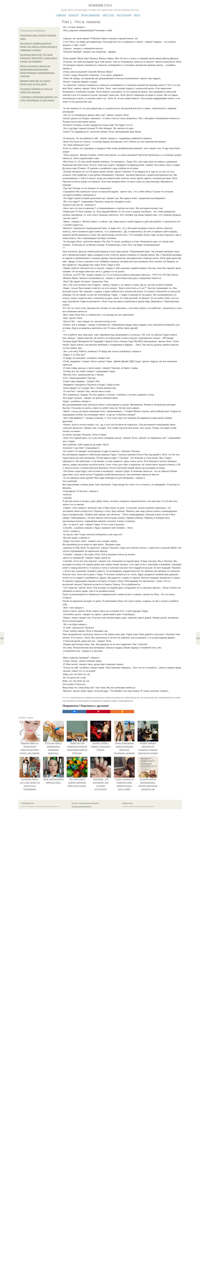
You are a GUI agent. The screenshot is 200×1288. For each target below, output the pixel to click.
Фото (137, 14)
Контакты (75, 803)
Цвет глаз (108, 14)
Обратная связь (127, 803)
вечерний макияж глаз (84, 701)
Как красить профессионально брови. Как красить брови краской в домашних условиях (38, 46)
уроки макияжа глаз (77, 697)
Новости (73, 14)
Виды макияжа (90, 14)
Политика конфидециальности (81, 806)
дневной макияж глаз (131, 697)
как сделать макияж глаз (149, 697)
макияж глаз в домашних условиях (105, 701)
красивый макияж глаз (166, 697)
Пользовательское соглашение (89, 803)
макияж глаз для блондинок (95, 697)
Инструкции (124, 14)
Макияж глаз (100, 5)
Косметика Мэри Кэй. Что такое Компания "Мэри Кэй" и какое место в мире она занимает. (38, 58)
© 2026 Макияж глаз (27, 803)
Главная (61, 14)
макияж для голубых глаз (115, 697)
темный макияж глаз (125, 701)
